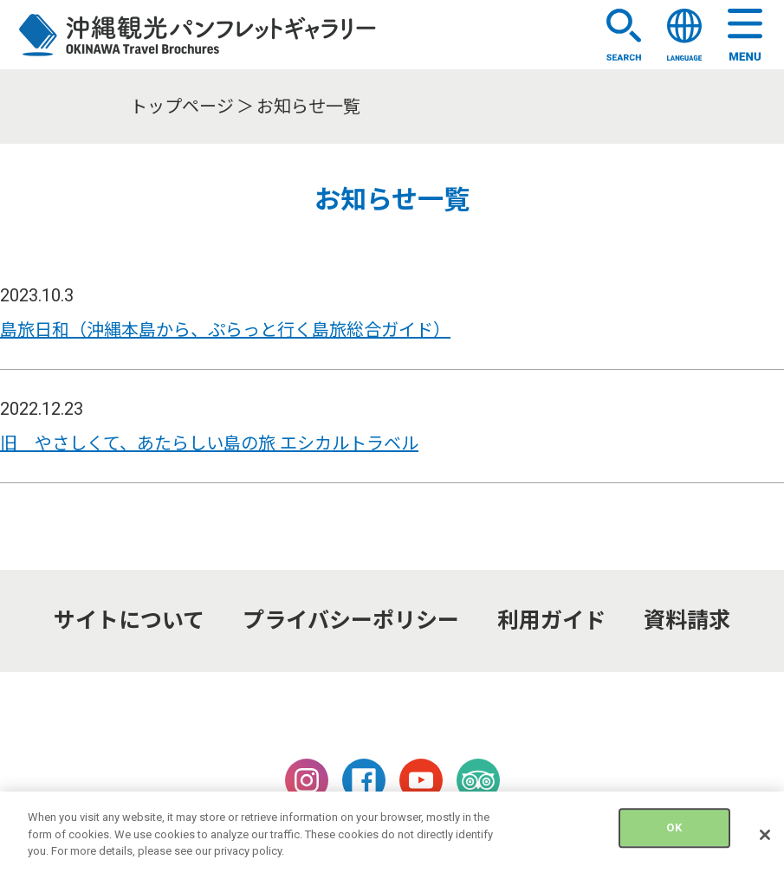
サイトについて (129, 620)
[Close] (765, 845)
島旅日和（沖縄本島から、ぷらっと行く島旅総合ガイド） (225, 330)
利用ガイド (551, 620)
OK (673, 837)
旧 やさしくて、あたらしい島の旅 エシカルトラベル (209, 443)
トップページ (182, 106)
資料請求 (687, 620)
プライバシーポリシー (351, 620)
